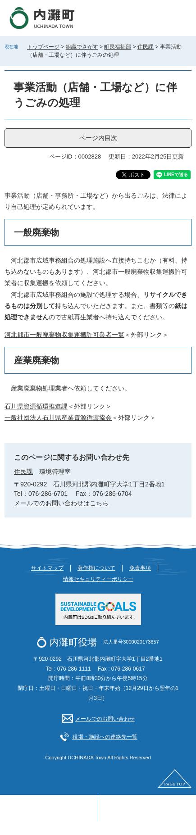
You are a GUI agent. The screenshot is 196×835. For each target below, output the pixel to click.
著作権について (96, 568)
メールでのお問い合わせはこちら (61, 503)
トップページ (43, 47)
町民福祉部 (117, 47)
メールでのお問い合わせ (105, 719)
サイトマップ (47, 568)
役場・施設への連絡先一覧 (105, 737)
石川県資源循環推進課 (36, 406)
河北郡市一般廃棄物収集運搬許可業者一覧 (64, 334)
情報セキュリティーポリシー (98, 579)
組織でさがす (82, 47)
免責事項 (140, 568)
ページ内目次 (98, 137)
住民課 (145, 47)
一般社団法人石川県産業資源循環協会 (58, 417)
